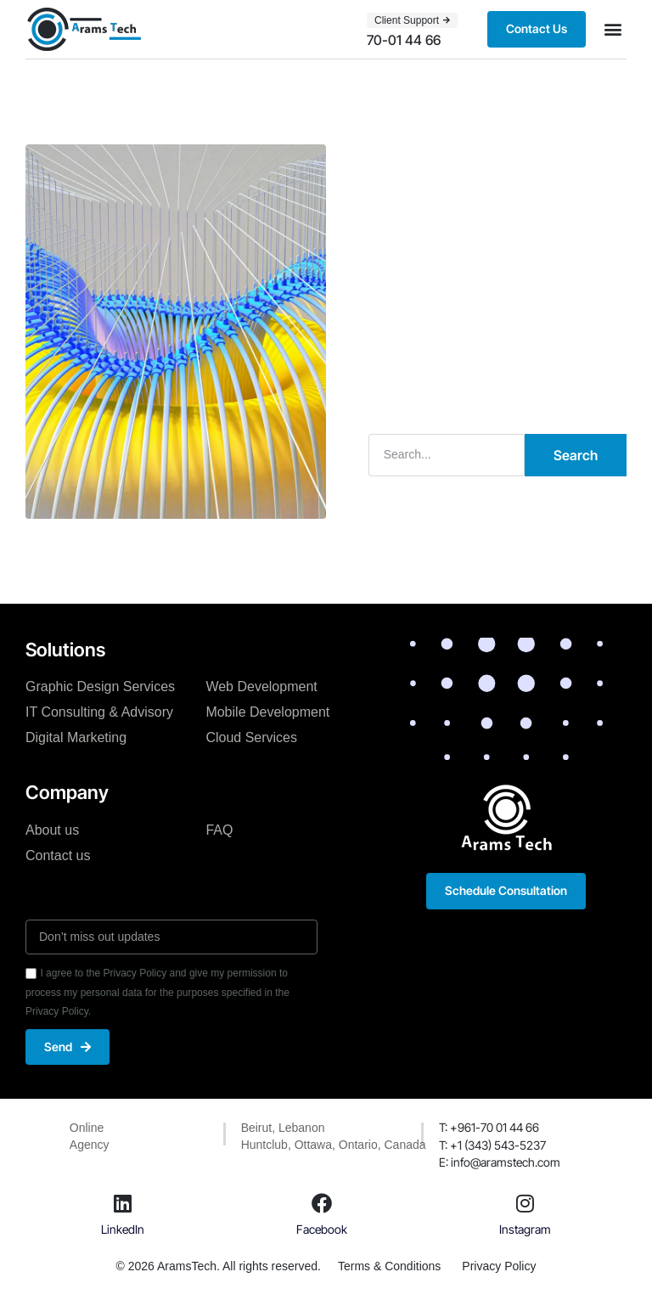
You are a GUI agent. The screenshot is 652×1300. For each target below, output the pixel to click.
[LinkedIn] (123, 1203)
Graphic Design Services (100, 686)
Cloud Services (251, 737)
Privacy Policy (499, 1266)
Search (576, 455)
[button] (613, 29)
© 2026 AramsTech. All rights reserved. (218, 1266)
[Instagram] (524, 1203)
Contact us (57, 855)
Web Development (261, 686)
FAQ (219, 830)
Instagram (525, 1229)
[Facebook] (322, 1203)
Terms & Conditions (389, 1266)
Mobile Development (267, 712)
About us (52, 830)
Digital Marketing (75, 737)
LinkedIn (122, 1229)
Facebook (321, 1229)
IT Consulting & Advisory (99, 712)
